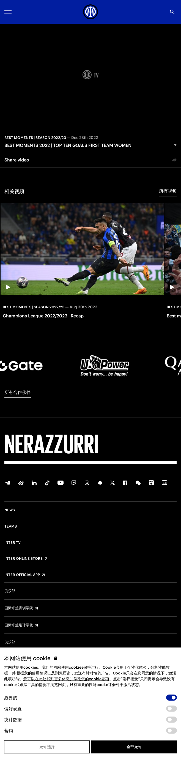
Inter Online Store (23, 558)
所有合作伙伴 (17, 392)
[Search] (172, 12)
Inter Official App (22, 575)
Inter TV (12, 542)
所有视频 (168, 191)
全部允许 (134, 746)
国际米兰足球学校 (18, 625)
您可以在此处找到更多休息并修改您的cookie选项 (66, 678)
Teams (10, 526)
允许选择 (47, 746)
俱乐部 (9, 591)
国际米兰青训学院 (18, 608)
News (9, 510)
